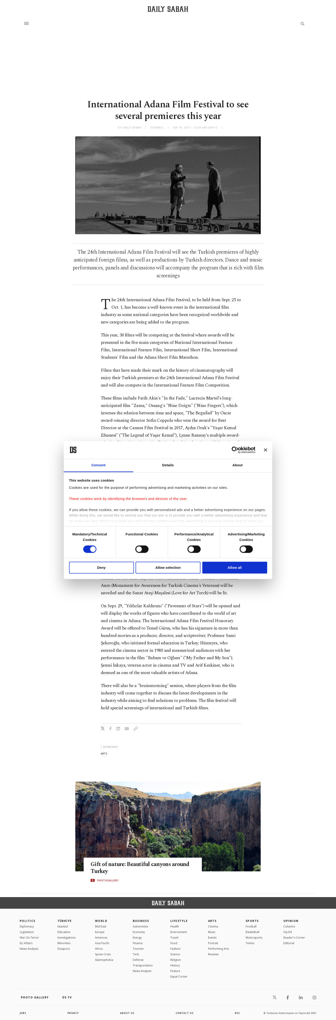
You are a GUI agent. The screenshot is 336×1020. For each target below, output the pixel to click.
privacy (73, 1013)
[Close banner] (265, 449)
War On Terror (29, 938)
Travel (174, 938)
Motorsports (254, 938)
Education (63, 932)
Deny (101, 568)
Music (212, 932)
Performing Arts (218, 949)
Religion (175, 960)
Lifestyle (179, 921)
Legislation (27, 932)
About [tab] (237, 465)
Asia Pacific (102, 943)
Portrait (213, 943)
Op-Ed (287, 932)
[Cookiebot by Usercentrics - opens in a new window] (235, 449)
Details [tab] (168, 465)
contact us (185, 1013)
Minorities (63, 943)
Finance (138, 943)
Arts (212, 921)
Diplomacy (27, 926)
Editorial (288, 943)
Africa (99, 949)
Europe (100, 932)
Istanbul (62, 926)
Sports (252, 921)
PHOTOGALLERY (108, 880)
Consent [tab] (99, 465)
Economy (139, 932)
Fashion (175, 949)
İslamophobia (104, 960)
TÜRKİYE (64, 921)
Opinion (291, 921)
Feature (175, 971)
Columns (289, 926)
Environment (178, 932)
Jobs (23, 1013)
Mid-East (100, 926)
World (101, 921)
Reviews (213, 954)
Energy (137, 938)
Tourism (138, 949)
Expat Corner (178, 976)
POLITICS (27, 921)
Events (212, 938)
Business (141, 921)
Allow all (235, 568)
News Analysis (29, 949)
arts (104, 753)
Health (174, 926)
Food (173, 943)
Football (251, 926)
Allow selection (168, 568)
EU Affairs (26, 943)
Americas (101, 938)
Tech (136, 954)
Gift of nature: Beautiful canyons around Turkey (141, 868)
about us (127, 1013)
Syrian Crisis (103, 954)
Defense (138, 960)
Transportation (143, 965)
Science (175, 954)
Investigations (66, 938)
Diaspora (63, 949)
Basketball (252, 932)
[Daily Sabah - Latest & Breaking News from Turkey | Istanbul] (168, 9)
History (175, 965)
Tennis (250, 943)
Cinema (213, 926)
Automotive (140, 926)
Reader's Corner (294, 938)
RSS (237, 1013)
